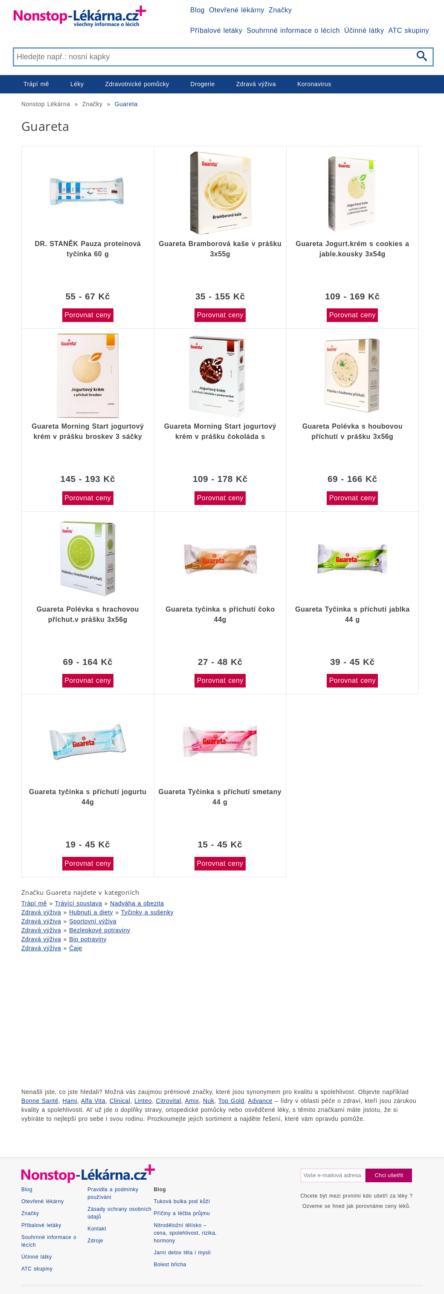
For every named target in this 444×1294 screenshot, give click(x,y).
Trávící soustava (78, 903)
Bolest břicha (170, 1265)
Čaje (75, 948)
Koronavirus (314, 84)
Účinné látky (364, 30)
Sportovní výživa (92, 921)
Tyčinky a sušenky (147, 912)
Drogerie (203, 84)
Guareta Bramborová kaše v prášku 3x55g (220, 249)
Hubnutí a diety (91, 912)
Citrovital (168, 1100)
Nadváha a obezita (137, 903)
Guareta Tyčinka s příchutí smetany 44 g (220, 797)
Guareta (126, 104)
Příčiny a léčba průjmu (182, 1213)
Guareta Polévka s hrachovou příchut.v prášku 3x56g (88, 614)
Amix (192, 1100)
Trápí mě (36, 84)
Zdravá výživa (256, 84)
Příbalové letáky (216, 30)
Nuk (208, 1100)
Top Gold (231, 1100)
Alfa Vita (93, 1100)
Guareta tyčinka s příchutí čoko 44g (220, 614)
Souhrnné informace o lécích (293, 30)
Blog (197, 10)
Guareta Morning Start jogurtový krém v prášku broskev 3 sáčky (88, 431)
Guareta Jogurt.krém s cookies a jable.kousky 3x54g (352, 249)
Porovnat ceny (87, 315)
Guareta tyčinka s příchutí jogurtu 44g (87, 797)
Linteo (143, 1100)
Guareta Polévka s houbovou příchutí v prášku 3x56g (352, 431)
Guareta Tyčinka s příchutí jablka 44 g (352, 614)
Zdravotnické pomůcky (137, 84)
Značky (280, 10)
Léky (77, 84)
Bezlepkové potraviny (99, 930)
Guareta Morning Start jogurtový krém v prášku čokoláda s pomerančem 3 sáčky (220, 432)
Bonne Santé (39, 1100)
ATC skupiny (409, 30)
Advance (260, 1100)
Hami (70, 1100)
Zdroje (95, 1241)
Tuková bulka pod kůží (182, 1201)
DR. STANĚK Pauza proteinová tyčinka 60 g (88, 249)
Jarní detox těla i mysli (182, 1253)
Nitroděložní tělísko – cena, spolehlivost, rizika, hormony (185, 1233)
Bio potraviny (88, 939)
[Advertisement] (222, 1019)
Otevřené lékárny (236, 10)
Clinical (120, 1100)
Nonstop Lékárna (45, 104)
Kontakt (96, 1229)
